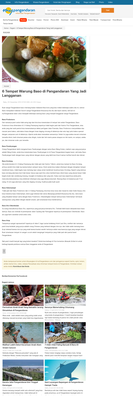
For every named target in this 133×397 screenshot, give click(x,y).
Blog (77, 2)
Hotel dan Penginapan (62, 2)
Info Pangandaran (22, 2)
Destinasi (64, 20)
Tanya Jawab (8, 23)
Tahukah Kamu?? (95, 14)
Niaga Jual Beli (89, 2)
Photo (101, 2)
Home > (6, 28)
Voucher (31, 20)
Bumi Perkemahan (63, 14)
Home (8, 2)
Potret (46, 20)
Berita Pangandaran (11, 20)
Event (72, 20)
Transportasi (105, 20)
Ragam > (12, 28)
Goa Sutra (74, 14)
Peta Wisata (117, 20)
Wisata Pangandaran (41, 2)
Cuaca (38, 20)
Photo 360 (55, 20)
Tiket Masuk (93, 20)
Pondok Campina (83, 14)
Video (110, 2)
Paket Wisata (82, 20)
